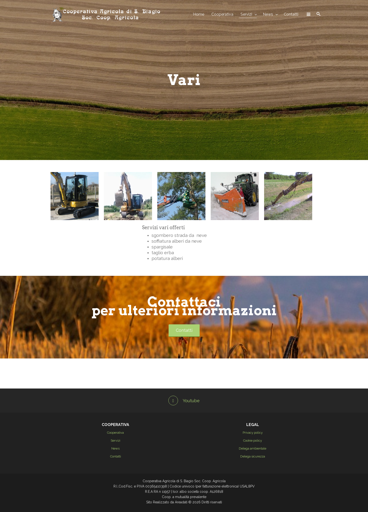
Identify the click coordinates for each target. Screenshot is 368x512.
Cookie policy (252, 440)
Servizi (246, 14)
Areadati (181, 502)
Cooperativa (222, 14)
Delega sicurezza (252, 456)
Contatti (291, 14)
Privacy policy (253, 432)
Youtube (184, 400)
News (268, 14)
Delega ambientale (252, 448)
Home (198, 14)
